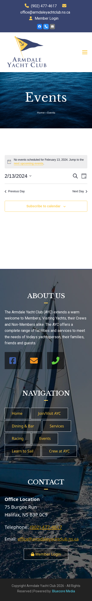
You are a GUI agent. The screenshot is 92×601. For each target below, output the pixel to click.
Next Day (79, 191)
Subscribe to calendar (43, 206)
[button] (84, 52)
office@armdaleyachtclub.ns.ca (45, 12)
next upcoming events (28, 163)
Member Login (46, 18)
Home (41, 112)
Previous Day (15, 191)
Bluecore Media (63, 591)
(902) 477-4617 (44, 6)
